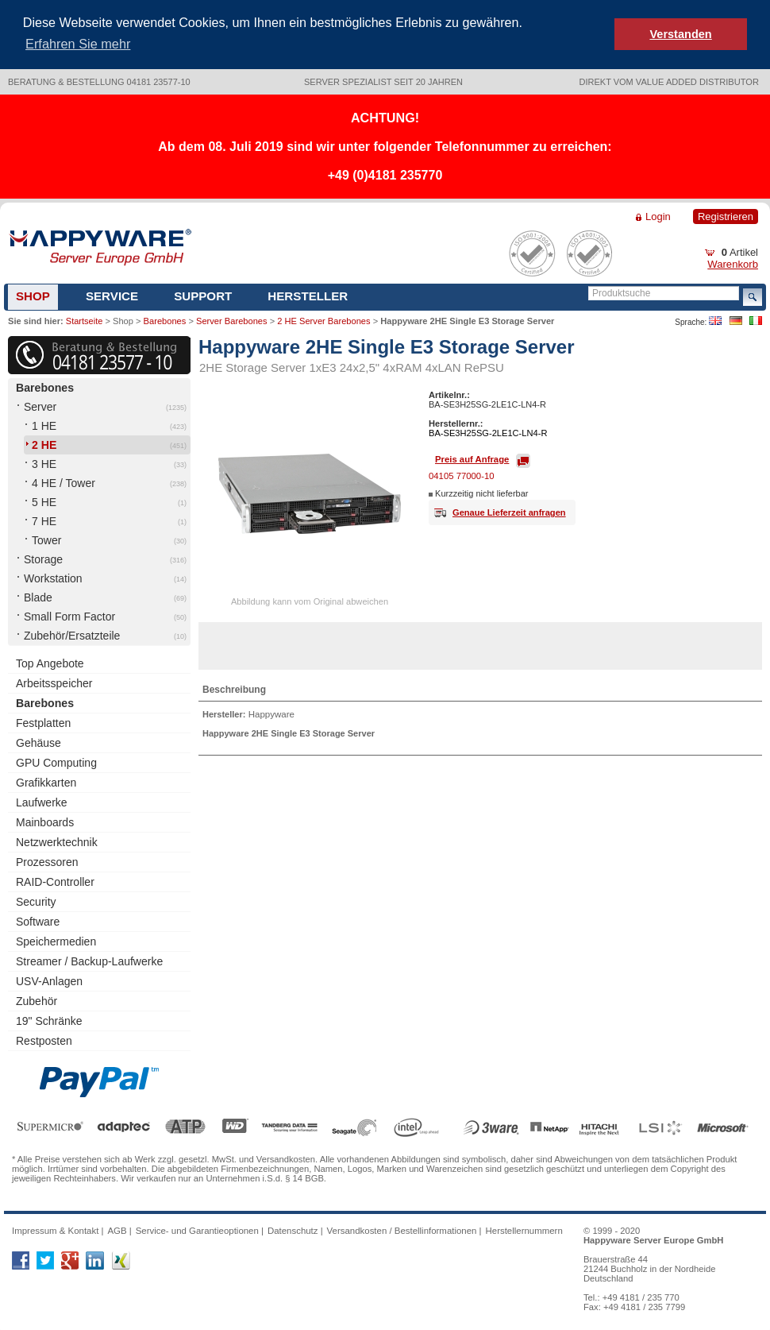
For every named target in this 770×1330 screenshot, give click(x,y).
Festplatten (43, 722)
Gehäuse (38, 742)
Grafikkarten (46, 781)
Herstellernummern (524, 1229)
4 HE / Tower (63, 482)
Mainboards (45, 821)
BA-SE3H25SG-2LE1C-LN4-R (488, 432)
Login (658, 215)
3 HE (44, 463)
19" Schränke (49, 1020)
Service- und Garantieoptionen (197, 1229)
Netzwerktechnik (57, 841)
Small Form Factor (69, 615)
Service (112, 294)
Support (203, 294)
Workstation (53, 577)
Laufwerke (41, 801)
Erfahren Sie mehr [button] (77, 44)
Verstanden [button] (680, 34)
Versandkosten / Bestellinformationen (402, 1229)
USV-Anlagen (49, 980)
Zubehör (36, 1000)
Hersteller (308, 294)
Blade (38, 596)
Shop (33, 294)
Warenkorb (732, 263)
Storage (43, 558)
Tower (46, 539)
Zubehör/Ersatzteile (72, 634)
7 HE (44, 520)
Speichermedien (56, 940)
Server (40, 406)
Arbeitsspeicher (54, 682)
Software (38, 920)
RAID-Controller (55, 881)
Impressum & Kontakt (55, 1229)
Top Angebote (50, 662)
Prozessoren (47, 861)
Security (36, 901)
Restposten (44, 1040)
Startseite (84, 319)
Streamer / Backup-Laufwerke (89, 960)
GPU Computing (56, 762)
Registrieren (725, 215)
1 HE (44, 425)
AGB (116, 1229)
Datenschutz (293, 1229)
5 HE (44, 501)
